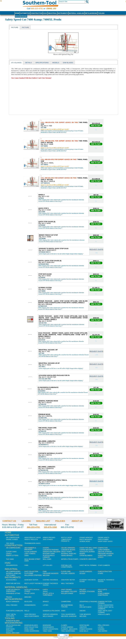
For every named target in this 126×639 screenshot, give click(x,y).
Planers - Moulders (69, 629)
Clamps (64, 625)
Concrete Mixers (68, 550)
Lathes (45, 605)
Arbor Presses (49, 537)
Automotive (25, 13)
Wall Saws (47, 559)
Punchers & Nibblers (14, 611)
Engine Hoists (103, 537)
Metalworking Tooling (67, 606)
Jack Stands (48, 539)
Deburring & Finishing (88, 601)
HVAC (45, 13)
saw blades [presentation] (68, 63)
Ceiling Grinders (68, 548)
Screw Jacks (84, 541)
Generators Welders (51, 552)
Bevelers (28, 601)
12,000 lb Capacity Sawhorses (13, 590)
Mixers (82, 553)
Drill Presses (11, 605)
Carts (45, 589)
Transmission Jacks (32, 543)
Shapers (9, 631)
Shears (82, 611)
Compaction (103, 548)
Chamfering (66, 601)
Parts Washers (85, 539)
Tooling (101, 13)
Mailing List (43, 521)
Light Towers (29, 553)
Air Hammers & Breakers (30, 548)
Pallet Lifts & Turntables (48, 594)
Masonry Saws (49, 553)
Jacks (45, 591)
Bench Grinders (12, 601)
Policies (60, 521)
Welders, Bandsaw (68, 616)
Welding (46, 575)
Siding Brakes (66, 555)
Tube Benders (85, 614)
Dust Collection (31, 571)
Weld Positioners (31, 616)
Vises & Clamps (104, 614)
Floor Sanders (30, 552)
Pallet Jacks (29, 593)
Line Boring (102, 631)
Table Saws (47, 631)
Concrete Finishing (51, 550)
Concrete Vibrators (87, 559)
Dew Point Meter (68, 580)
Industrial (52, 13)
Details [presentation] (28, 63)
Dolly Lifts (102, 589)
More (100, 591)
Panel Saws (29, 629)
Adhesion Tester (31, 580)
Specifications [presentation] (42, 63)
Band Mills (83, 631)
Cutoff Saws (11, 552)
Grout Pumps (66, 552)
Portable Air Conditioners (66, 566)
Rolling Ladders (68, 573)
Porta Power (103, 539)
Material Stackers (87, 591)
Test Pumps (10, 575)
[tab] (15, 27)
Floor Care (66, 571)
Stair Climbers (104, 565)
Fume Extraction (105, 571)
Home (17, 13)
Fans (26, 565)
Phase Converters (105, 605)
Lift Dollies (47, 565)
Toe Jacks (10, 543)
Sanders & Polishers (51, 611)
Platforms (28, 573)
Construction (36, 13)
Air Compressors (13, 548)
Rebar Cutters (12, 555)
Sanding (101, 629)
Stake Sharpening (31, 631)
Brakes (46, 601)
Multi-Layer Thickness (33, 583)
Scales (82, 573)
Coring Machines (86, 550)
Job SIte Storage (105, 552)
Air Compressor (12, 537)
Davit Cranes (66, 589)
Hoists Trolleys (31, 539)
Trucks (9, 597)
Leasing (26, 521)
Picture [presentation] (14, 27)
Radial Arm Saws (12, 633)
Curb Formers (104, 550)
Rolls (26, 611)
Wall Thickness (67, 583)
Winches (27, 597)
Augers (46, 548)
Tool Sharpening (68, 631)
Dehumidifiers (12, 565)
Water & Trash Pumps (69, 559)
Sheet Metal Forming (88, 565)
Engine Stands (12, 539)
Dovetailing (84, 625)
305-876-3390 (50, 527)
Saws (26, 555)
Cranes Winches (86, 537)
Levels (8, 553)
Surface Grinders (50, 614)
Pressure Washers (106, 553)
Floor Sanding (67, 627)
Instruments (63, 13)
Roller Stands (67, 593)
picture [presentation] (25, 27)
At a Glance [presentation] (16, 63)
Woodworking (21, 16)
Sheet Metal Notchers (11, 615)
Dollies (82, 589)
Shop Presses (30, 614)
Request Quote (96, 249)
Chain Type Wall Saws (88, 548)
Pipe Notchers (85, 607)
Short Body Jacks (105, 541)
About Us (77, 521)
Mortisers (10, 629)
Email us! (51, 8)
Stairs (100, 573)
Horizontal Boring (87, 552)
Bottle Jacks (66, 537)
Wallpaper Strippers (33, 575)
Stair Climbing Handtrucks (103, 594)
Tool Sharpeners (68, 614)
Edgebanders (48, 627)
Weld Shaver (48, 616)
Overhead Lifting (13, 593)
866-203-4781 (37, 8)
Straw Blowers (85, 555)
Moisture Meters (13, 583)
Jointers (83, 627)
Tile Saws (10, 559)
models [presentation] (55, 63)
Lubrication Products (66, 540)
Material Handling (76, 13)
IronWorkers (30, 605)
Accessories (11, 580)
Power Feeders (85, 629)
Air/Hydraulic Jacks (32, 537)
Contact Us (9, 521)
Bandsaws (47, 625)
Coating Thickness (50, 580)
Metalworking (91, 13)
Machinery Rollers (69, 591)
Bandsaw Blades (12, 621)
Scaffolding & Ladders (48, 556)
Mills (81, 605)
